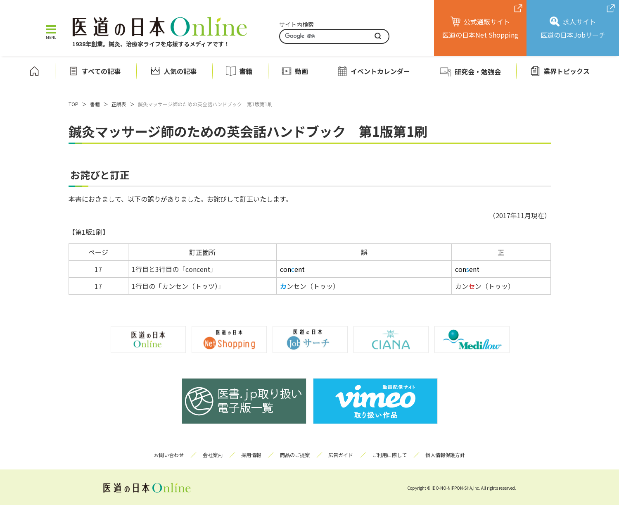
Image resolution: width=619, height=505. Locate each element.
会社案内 (210, 454)
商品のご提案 (295, 454)
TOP (73, 103)
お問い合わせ (165, 454)
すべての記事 (101, 71)
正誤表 (118, 103)
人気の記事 (180, 71)
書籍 (245, 71)
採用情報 (250, 454)
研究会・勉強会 (478, 71)
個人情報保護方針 (450, 454)
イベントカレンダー (380, 71)
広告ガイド (342, 454)
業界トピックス (566, 71)
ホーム (34, 71)
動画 (301, 71)
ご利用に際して (392, 454)
